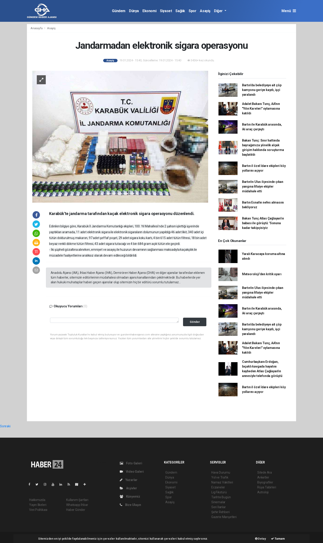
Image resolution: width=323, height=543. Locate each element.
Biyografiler (265, 482)
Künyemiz (130, 496)
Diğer (219, 11)
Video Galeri (132, 471)
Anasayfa (37, 28)
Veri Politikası (38, 510)
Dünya (134, 11)
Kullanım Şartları (77, 500)
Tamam (278, 538)
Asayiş (205, 11)
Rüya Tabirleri (266, 487)
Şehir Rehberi (220, 512)
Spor (192, 11)
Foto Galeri (131, 463)
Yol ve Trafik (219, 477)
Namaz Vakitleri (222, 482)
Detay (260, 538)
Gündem (118, 11)
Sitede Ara (264, 472)
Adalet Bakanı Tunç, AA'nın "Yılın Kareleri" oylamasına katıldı (261, 108)
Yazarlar (128, 480)
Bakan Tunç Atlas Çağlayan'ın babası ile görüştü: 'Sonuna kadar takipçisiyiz (263, 223)
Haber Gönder (75, 510)
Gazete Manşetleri (224, 517)
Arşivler (128, 488)
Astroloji (262, 492)
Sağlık (180, 11)
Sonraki (5, 426)
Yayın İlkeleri (37, 505)
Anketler (263, 477)
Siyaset (166, 11)
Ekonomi (149, 11)
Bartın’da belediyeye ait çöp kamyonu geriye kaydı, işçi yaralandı (262, 89)
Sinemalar (218, 502)
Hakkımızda (37, 500)
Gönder (195, 322)
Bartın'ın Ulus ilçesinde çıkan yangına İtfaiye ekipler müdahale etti (262, 186)
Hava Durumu (220, 472)
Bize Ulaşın (130, 505)
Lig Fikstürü (219, 492)
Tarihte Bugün (221, 497)
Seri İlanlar (218, 507)
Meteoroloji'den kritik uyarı (262, 274)
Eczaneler (218, 487)
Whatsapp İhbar (77, 505)
